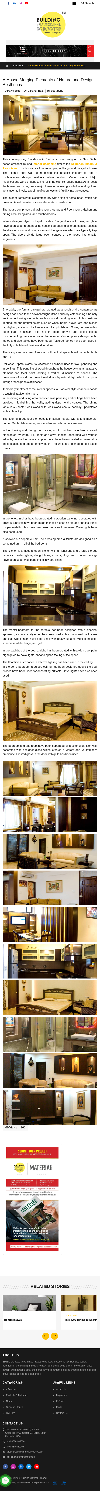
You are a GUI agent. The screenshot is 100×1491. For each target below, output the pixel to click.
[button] (54, 1336)
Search (87, 3)
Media (59, 1407)
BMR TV (10, 1413)
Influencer (11, 1389)
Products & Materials (16, 1395)
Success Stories (14, 1407)
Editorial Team (36, 91)
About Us (61, 1389)
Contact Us (62, 1413)
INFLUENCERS (55, 91)
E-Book (60, 1401)
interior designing (44, 164)
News (9, 1401)
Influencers (18, 66)
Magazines (61, 1395)
